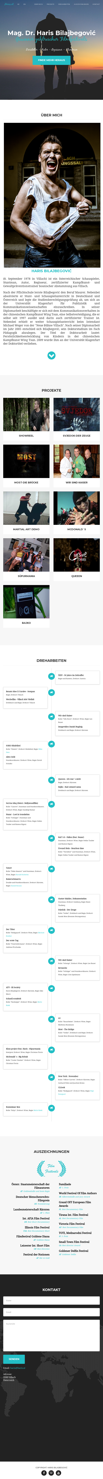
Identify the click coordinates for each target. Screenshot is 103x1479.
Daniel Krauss (16, 886)
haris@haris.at (17, 1367)
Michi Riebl (38, 1110)
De (20, 6)
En (26, 6)
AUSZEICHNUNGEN (81, 6)
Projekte (50, 6)
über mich (38, 6)
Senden (14, 1359)
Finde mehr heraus (51, 60)
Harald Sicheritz (22, 874)
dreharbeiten (64, 6)
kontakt (96, 6)
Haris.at (9, 6)
